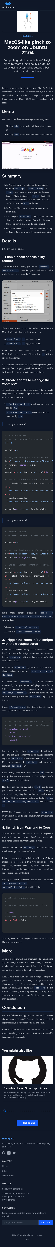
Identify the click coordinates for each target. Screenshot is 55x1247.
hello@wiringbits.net (12, 1188)
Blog (4, 1170)
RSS (27, 1239)
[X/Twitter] (14, 1153)
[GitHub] (3, 1153)
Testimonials (8, 1175)
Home (5, 1166)
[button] (5, 1111)
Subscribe (45, 1222)
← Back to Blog (27, 1122)
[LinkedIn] (9, 1153)
